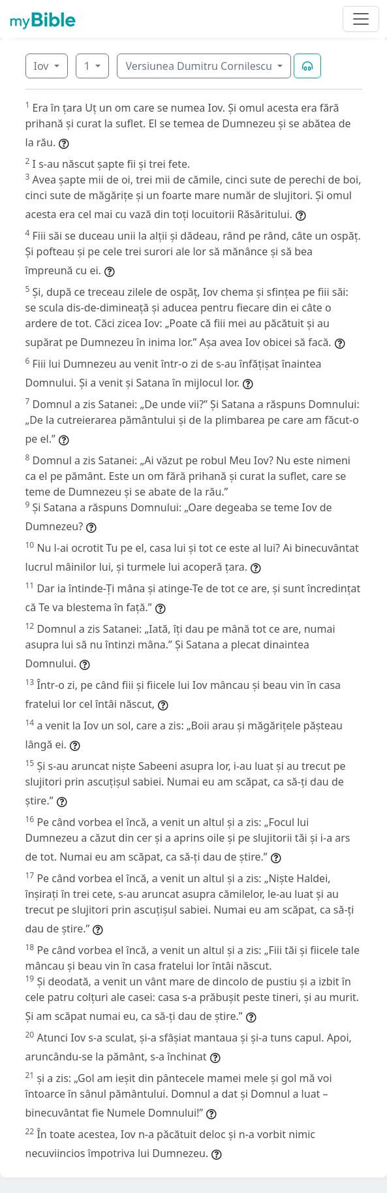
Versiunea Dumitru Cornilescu (200, 66)
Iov (43, 66)
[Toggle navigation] (361, 19)
